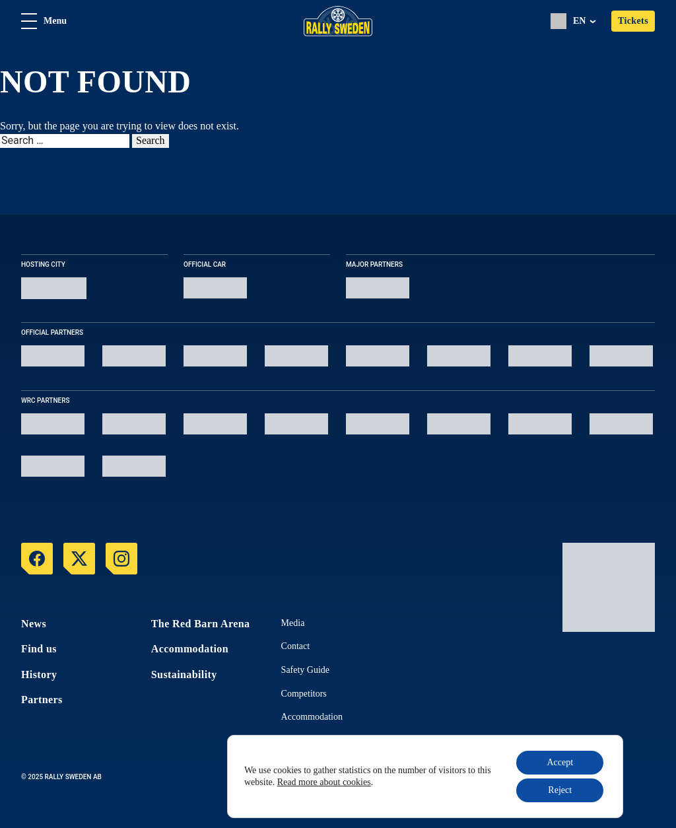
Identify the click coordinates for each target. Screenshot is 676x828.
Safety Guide (305, 670)
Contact (295, 646)
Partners (42, 699)
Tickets (633, 21)
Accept (560, 762)
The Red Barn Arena (200, 623)
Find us (39, 648)
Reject (560, 790)
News (33, 623)
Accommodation (189, 648)
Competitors (304, 694)
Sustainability (184, 674)
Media (293, 623)
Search (150, 140)
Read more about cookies (324, 782)
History (39, 674)
